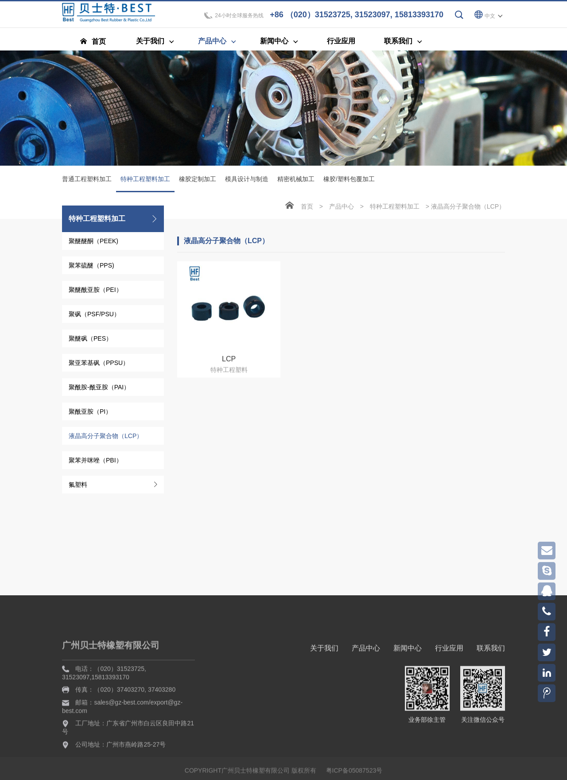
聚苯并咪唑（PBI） (95, 462)
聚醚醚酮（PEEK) (93, 242)
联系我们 (491, 698)
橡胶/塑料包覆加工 (349, 180)
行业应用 (449, 698)
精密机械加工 (296, 180)
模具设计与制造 (246, 180)
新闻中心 (407, 698)
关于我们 (324, 698)
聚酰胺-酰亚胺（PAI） (99, 388)
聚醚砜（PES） (90, 340)
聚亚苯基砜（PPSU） (99, 364)
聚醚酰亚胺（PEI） (95, 291)
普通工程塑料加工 (87, 180)
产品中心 (341, 208)
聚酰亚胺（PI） (90, 413)
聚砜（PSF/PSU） (94, 315)
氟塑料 (78, 486)
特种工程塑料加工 (145, 185)
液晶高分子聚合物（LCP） (106, 437)
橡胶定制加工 (197, 180)
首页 (307, 208)
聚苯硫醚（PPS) (91, 267)
